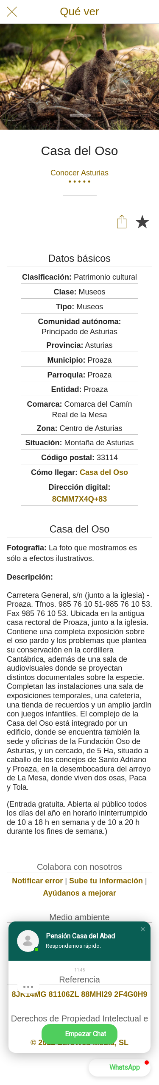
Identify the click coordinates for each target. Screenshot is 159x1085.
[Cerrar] (12, 12)
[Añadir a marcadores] (142, 221)
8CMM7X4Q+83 (79, 499)
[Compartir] (122, 221)
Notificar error (37, 881)
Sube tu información (106, 881)
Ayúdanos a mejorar (79, 893)
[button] (143, 929)
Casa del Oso (104, 472)
